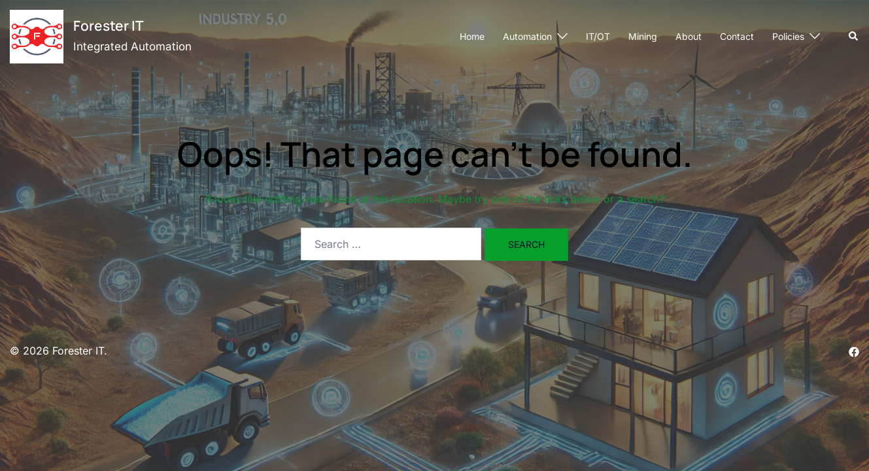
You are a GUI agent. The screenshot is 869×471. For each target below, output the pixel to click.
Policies (788, 36)
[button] (854, 36)
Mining (642, 36)
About (688, 36)
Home (472, 36)
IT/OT (598, 36)
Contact (737, 36)
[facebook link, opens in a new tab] (854, 350)
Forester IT (108, 25)
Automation (527, 36)
